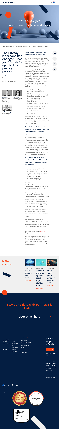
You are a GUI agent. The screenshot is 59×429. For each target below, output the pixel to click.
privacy (48, 377)
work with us (6, 343)
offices (14, 349)
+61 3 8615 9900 (25, 349)
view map (24, 352)
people (5, 338)
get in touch (49, 349)
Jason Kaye (43, 231)
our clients (6, 345)
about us (14, 338)
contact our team (43, 2)
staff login (14, 351)
